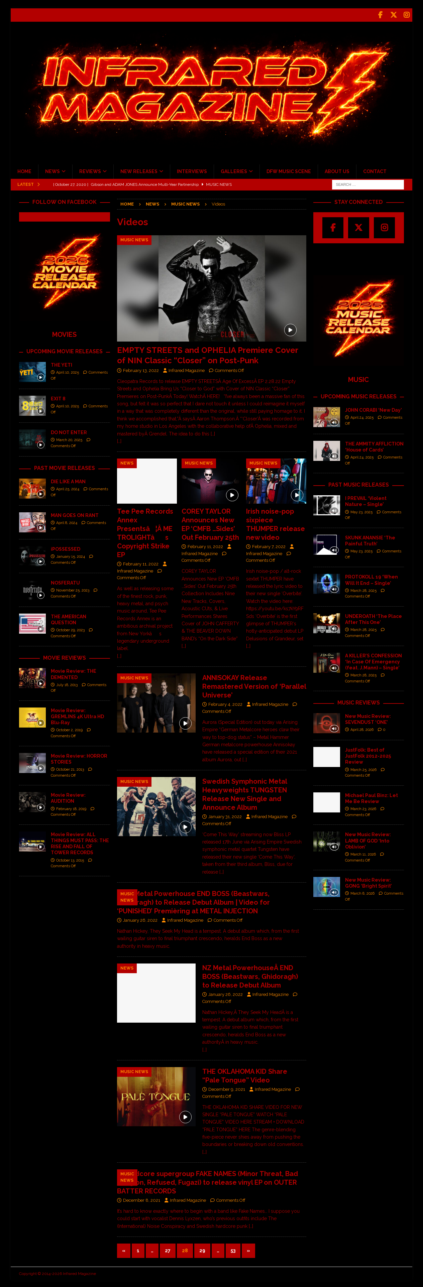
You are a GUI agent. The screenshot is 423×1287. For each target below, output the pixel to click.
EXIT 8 (58, 397)
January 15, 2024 (70, 555)
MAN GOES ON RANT (75, 513)
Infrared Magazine (187, 368)
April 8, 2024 (66, 521)
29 (202, 1249)
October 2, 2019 (69, 728)
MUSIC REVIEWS (358, 701)
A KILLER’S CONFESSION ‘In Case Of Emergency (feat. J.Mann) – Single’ (373, 660)
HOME (24, 169)
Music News (185, 202)
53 (233, 1249)
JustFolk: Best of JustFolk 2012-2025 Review (368, 754)
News (152, 202)
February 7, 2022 (269, 544)
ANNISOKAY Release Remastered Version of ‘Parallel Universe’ (254, 684)
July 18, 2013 (67, 683)
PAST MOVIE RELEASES (64, 466)
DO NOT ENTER (69, 430)
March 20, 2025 (69, 438)
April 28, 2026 (362, 728)
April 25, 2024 (67, 487)
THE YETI (61, 363)
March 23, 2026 (363, 807)
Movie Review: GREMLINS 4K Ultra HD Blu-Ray (77, 715)
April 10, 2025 (67, 371)
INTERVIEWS (192, 169)
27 (168, 1249)
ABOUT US (337, 169)
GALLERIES (234, 169)
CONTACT (375, 169)
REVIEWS (90, 169)
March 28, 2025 (363, 589)
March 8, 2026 (362, 892)
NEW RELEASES (138, 169)
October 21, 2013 (70, 768)
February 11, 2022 (140, 562)
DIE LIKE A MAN (68, 480)
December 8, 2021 (141, 1198)
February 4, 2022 (225, 702)
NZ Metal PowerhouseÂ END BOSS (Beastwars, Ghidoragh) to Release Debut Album (250, 975)
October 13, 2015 (70, 859)
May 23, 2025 (361, 510)
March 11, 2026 (363, 853)
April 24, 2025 (362, 416)
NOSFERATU (65, 581)
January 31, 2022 (225, 814)
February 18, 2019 (71, 807)
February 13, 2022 (141, 368)
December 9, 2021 (226, 1087)
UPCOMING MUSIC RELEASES (359, 395)
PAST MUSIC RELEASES (358, 483)
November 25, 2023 (72, 589)
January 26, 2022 (140, 918)
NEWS (52, 169)
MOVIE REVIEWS (64, 656)
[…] (119, 439)
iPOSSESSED (65, 547)
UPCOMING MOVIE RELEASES (64, 350)
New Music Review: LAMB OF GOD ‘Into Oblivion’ (368, 839)
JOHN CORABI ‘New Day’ (373, 408)
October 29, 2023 (70, 628)
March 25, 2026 (363, 768)
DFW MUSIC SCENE (289, 169)
